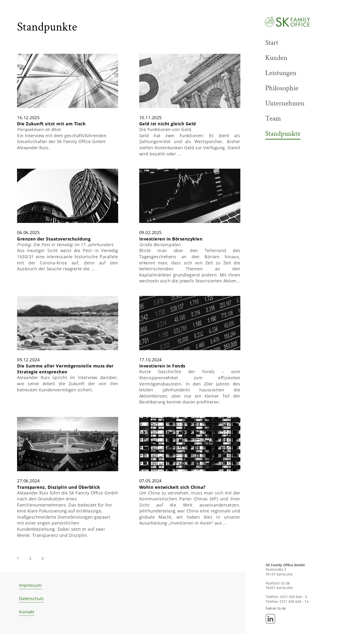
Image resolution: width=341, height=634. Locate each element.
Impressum (30, 585)
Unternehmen (285, 103)
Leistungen (280, 73)
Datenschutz (31, 598)
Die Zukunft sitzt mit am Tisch (51, 144)
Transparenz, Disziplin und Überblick (58, 508)
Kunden (276, 58)
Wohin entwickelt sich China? (172, 508)
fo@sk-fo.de (276, 608)
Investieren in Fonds (162, 386)
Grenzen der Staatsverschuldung (53, 259)
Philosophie (281, 88)
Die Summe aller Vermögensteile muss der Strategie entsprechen (65, 389)
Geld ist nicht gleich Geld (167, 144)
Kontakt (26, 612)
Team (273, 118)
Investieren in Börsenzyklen (171, 259)
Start (271, 42)
